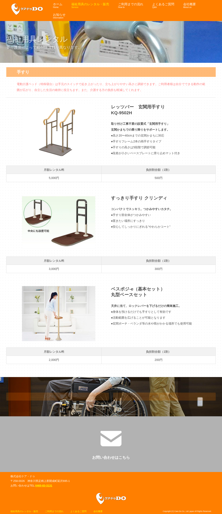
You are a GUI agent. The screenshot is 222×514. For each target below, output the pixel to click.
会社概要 (98, 511)
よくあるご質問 (78, 511)
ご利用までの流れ (54, 511)
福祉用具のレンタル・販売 (24, 511)
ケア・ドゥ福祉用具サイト (27, 9)
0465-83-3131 (43, 485)
